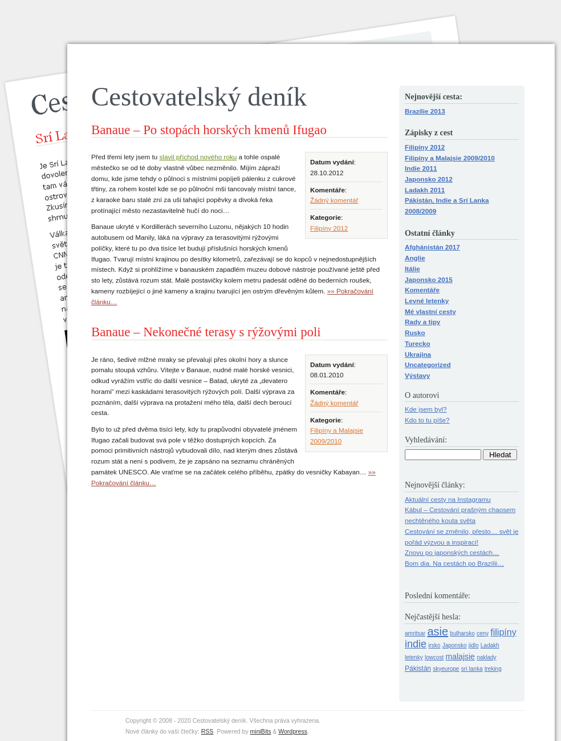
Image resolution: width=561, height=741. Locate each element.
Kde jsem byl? (425, 409)
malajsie (460, 656)
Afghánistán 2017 (432, 247)
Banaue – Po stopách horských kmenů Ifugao (209, 130)
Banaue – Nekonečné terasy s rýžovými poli (206, 332)
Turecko (417, 343)
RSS (207, 731)
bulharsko (462, 633)
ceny (483, 633)
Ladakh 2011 (425, 190)
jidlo (474, 645)
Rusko (415, 332)
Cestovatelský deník (199, 96)
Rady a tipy (422, 321)
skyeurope (446, 669)
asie (437, 631)
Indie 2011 (421, 168)
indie (415, 644)
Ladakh (490, 645)
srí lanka (472, 669)
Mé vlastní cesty (430, 311)
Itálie (412, 268)
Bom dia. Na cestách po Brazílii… (454, 563)
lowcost (434, 657)
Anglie (415, 257)
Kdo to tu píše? (427, 420)
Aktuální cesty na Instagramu (448, 499)
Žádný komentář (334, 200)
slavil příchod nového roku (198, 156)
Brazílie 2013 (425, 111)
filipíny (503, 632)
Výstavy (417, 375)
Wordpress (292, 731)
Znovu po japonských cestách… (452, 552)
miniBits (260, 731)
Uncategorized (428, 364)
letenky (414, 657)
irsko (434, 645)
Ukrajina (418, 354)
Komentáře (422, 289)
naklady (486, 657)
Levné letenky (427, 300)
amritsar (415, 633)
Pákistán (418, 668)
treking (493, 669)
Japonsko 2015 (429, 279)
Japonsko (454, 645)
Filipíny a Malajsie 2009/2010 (450, 158)
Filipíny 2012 (329, 228)
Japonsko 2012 (429, 179)
